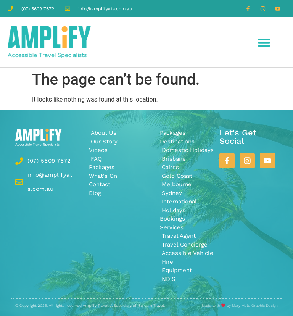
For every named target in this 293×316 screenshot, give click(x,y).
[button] (264, 42)
